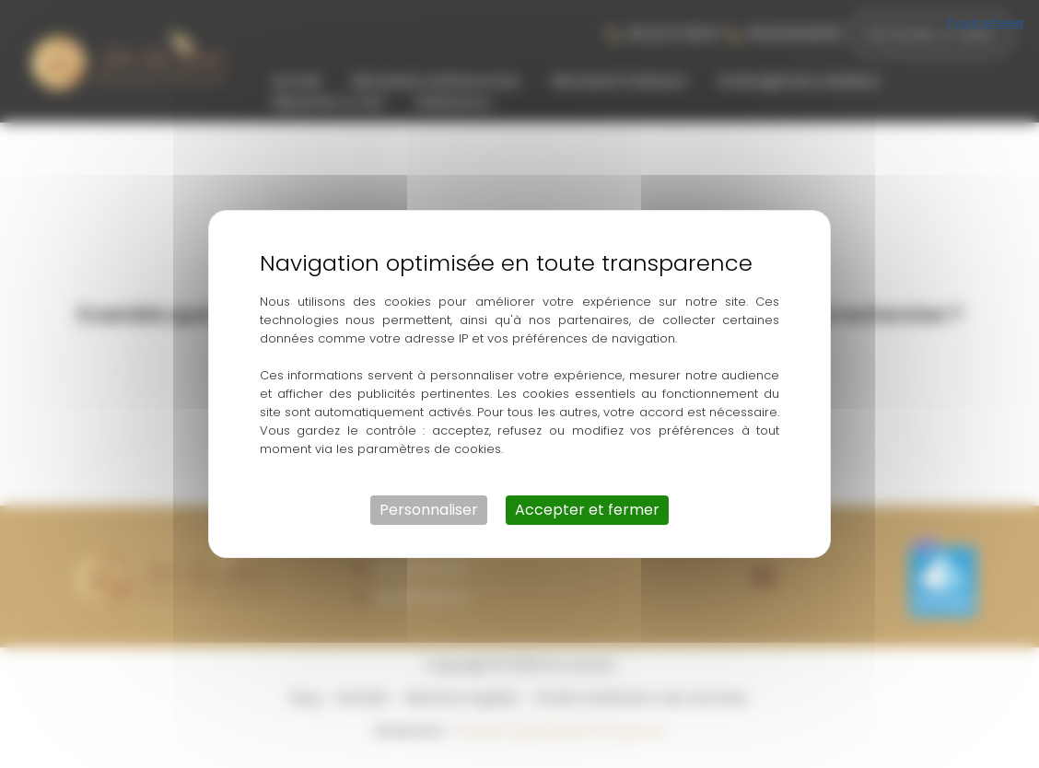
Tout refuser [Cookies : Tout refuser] (985, 22)
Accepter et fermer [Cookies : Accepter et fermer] (587, 509)
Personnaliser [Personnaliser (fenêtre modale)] (428, 509)
